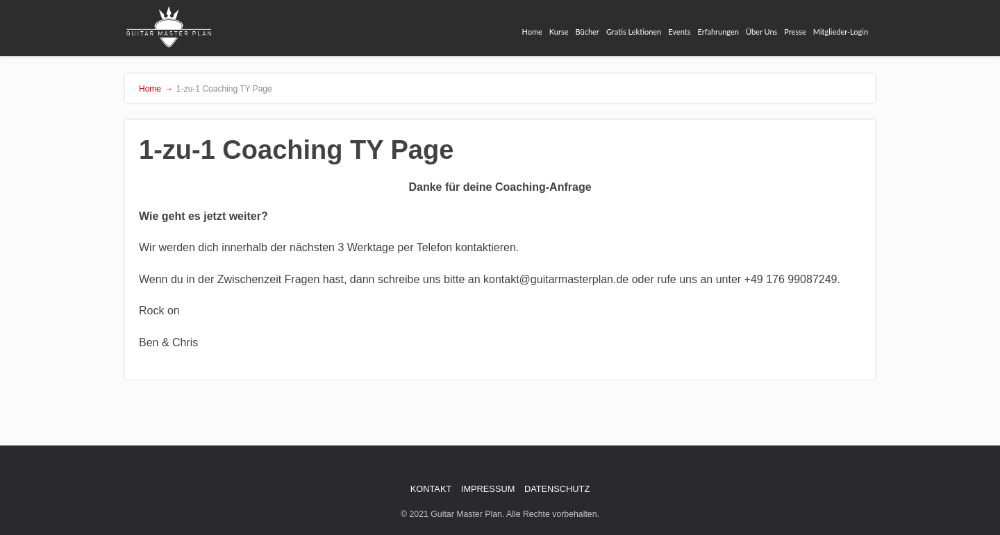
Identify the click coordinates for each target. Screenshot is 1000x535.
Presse (795, 31)
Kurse (559, 31)
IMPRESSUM (488, 489)
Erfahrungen (717, 31)
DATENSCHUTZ (557, 489)
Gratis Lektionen (633, 31)
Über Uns (761, 31)
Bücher (587, 31)
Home (532, 31)
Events (679, 31)
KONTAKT (431, 489)
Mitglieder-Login (840, 31)
